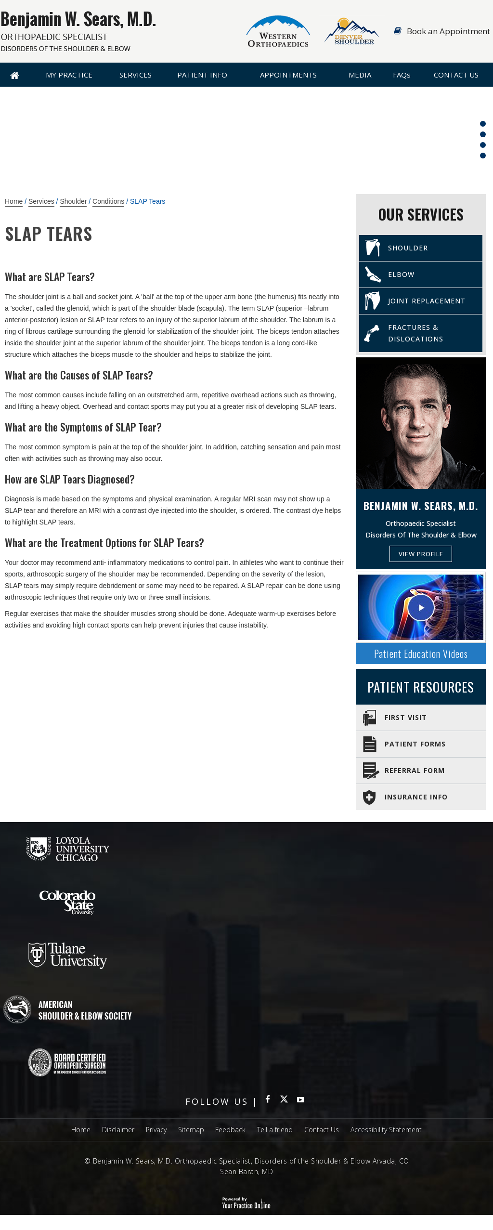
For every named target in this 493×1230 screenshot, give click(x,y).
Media (360, 74)
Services (135, 74)
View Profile (421, 554)
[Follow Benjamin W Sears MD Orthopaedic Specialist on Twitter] (284, 1101)
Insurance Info (416, 796)
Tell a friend (275, 1129)
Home (14, 75)
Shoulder (73, 201)
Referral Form (415, 770)
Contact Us (456, 74)
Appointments (288, 74)
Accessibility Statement (386, 1129)
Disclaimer (118, 1129)
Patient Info (202, 74)
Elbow (401, 274)
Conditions (108, 201)
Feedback (230, 1129)
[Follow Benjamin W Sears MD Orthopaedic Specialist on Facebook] (267, 1101)
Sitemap (191, 1129)
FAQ (402, 74)
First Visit (406, 717)
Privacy (156, 1129)
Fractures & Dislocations (415, 333)
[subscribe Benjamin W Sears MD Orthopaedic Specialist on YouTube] (300, 1101)
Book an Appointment (448, 31)
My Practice (69, 74)
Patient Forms (415, 743)
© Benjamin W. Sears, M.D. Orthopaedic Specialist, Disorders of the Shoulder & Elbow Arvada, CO (246, 1160)
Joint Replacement (427, 300)
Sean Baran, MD (246, 1171)
